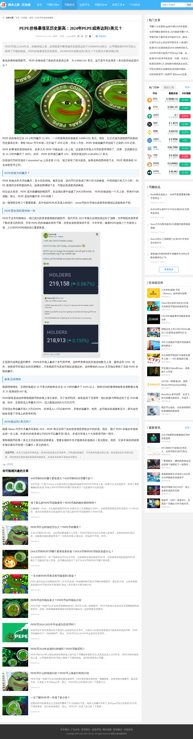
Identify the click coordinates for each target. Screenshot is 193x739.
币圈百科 (100, 4)
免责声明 (96, 729)
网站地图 (107, 729)
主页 (17, 18)
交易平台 (84, 4)
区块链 (26, 4)
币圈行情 (52, 4)
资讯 (31, 18)
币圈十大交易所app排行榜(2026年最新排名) (171, 26)
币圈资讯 (69, 4)
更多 (187, 87)
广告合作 (75, 729)
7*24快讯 (135, 4)
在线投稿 (128, 729)
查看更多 (168, 269)
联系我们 (85, 729)
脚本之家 (14, 4)
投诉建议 (117, 729)
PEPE (10, 464)
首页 (39, 4)
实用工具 (117, 4)
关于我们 (64, 729)
